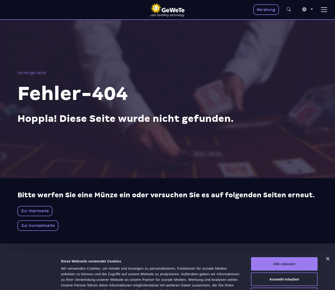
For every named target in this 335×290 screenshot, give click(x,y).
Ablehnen (284, 259)
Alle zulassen (284, 229)
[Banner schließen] (327, 223)
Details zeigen (247, 281)
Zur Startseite (35, 210)
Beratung (266, 9)
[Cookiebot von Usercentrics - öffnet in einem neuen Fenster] (30, 280)
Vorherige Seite (31, 72)
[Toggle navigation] (324, 9)
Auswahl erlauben (284, 244)
